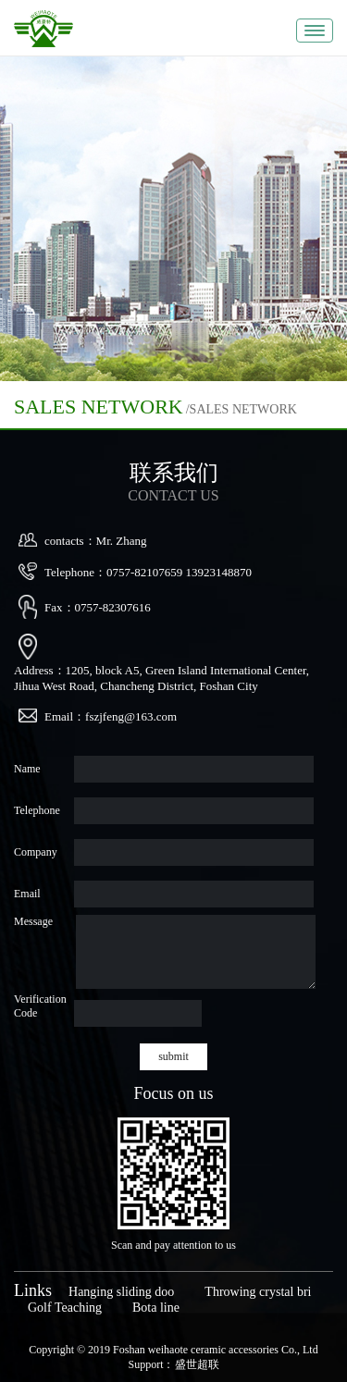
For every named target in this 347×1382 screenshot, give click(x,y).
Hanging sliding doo (121, 1292)
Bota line (156, 1307)
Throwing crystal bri (257, 1292)
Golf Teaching (65, 1307)
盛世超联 (197, 1364)
